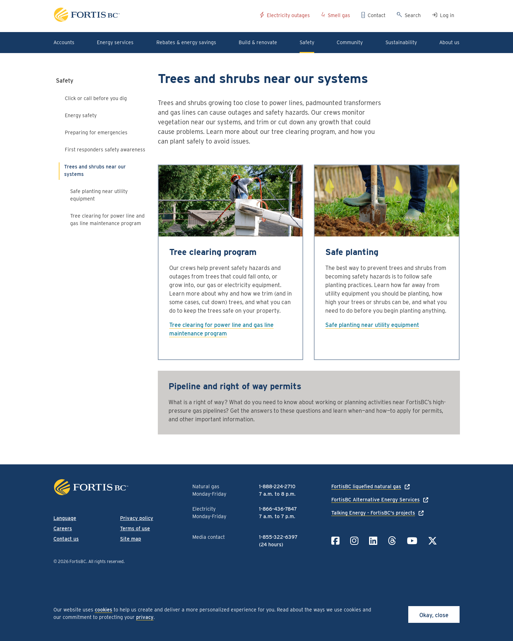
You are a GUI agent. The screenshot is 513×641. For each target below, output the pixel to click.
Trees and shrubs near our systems (95, 170)
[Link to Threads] (392, 541)
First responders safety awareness (105, 149)
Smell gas (339, 15)
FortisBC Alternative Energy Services (375, 499)
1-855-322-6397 (278, 537)
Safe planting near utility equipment (99, 195)
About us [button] (449, 42)
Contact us (66, 539)
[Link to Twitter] (432, 541)
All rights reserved (106, 561)
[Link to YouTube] (412, 541)
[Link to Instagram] (354, 541)
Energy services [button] (115, 42)
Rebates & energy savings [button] (186, 42)
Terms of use (135, 528)
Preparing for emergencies (96, 132)
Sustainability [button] (401, 42)
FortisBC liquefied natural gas (366, 486)
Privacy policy (136, 518)
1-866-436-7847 (278, 509)
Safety (64, 80)
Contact (376, 15)
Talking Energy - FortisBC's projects (373, 513)
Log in (447, 15)
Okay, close (434, 615)
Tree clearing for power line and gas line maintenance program (107, 219)
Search (413, 15)
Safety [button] (307, 42)
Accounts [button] (63, 42)
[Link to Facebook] (335, 541)
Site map (130, 539)
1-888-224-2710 (277, 486)
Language (64, 518)
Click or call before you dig (96, 98)
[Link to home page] (154, 16)
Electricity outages (288, 15)
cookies (103, 610)
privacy (145, 617)
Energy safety (81, 115)
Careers (62, 528)
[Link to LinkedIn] (373, 541)
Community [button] (350, 42)
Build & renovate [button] (258, 42)
